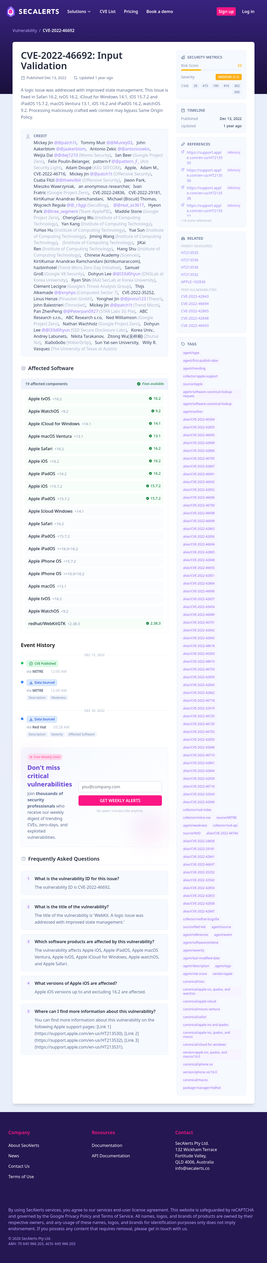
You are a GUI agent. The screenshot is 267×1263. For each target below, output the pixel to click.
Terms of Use (21, 1176)
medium (228, 77)
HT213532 (189, 274)
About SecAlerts (23, 1145)
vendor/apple (223, 974)
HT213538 (189, 267)
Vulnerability (25, 30)
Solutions (79, 11)
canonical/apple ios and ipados (205, 1025)
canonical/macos (195, 1080)
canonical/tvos (193, 981)
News (13, 1156)
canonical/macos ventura (201, 1009)
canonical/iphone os (198, 1064)
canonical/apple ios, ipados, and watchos (206, 991)
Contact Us (18, 1166)
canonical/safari (194, 1017)
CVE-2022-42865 (195, 310)
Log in (248, 11)
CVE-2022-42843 (195, 296)
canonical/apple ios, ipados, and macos (206, 1034)
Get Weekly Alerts (120, 800)
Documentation (107, 1145)
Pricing (131, 11)
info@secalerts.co (192, 1168)
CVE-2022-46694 (195, 303)
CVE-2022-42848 (195, 318)
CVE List (108, 11)
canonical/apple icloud (199, 1001)
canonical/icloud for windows (204, 1044)
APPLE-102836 (193, 281)
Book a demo (160, 11)
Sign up (226, 11)
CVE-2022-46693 (195, 325)
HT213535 (189, 252)
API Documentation (111, 1156)
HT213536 (189, 259)
